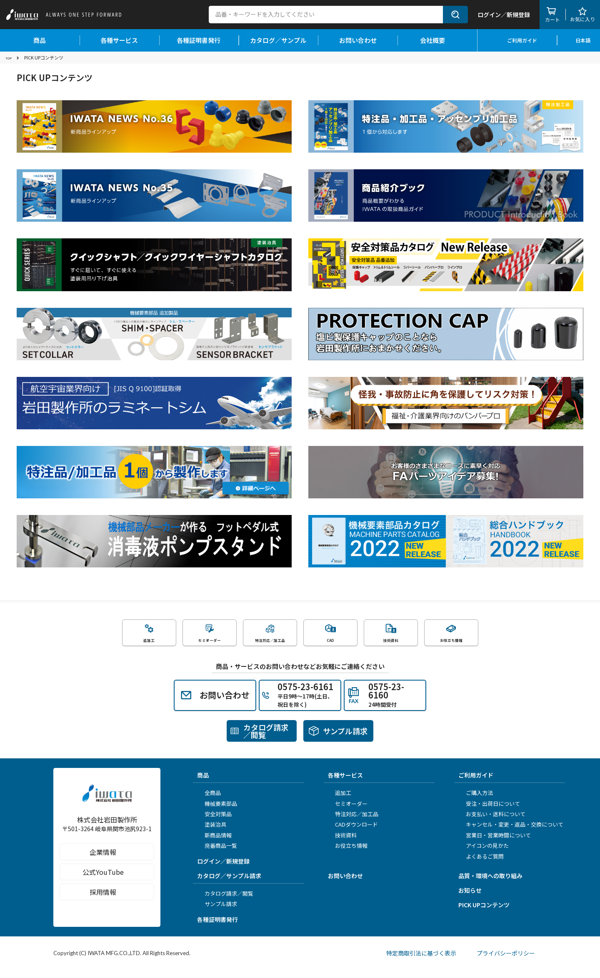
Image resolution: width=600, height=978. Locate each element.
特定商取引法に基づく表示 (419, 961)
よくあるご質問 (482, 864)
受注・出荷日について (490, 811)
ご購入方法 (476, 801)
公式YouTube (107, 889)
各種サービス (119, 40)
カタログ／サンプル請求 (229, 883)
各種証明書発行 (198, 40)
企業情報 (107, 869)
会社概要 (437, 40)
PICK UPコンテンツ (484, 913)
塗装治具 (212, 833)
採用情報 (107, 909)
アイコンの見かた (484, 853)
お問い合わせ (358, 40)
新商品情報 (215, 843)
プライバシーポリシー (508, 961)
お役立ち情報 (349, 853)
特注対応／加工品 (354, 822)
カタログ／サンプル (278, 40)
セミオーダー (349, 811)
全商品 (210, 801)
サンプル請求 (218, 912)
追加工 (341, 801)
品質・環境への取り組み (490, 883)
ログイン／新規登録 (223, 869)
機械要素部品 (218, 811)
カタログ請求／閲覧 (226, 901)
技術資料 (343, 843)
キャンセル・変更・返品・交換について (511, 833)
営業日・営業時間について (495, 843)
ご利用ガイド (517, 40)
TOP (10, 57)
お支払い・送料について (492, 822)
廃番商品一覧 (218, 853)
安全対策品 (215, 822)
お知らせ (470, 898)
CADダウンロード (354, 833)
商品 (39, 40)
